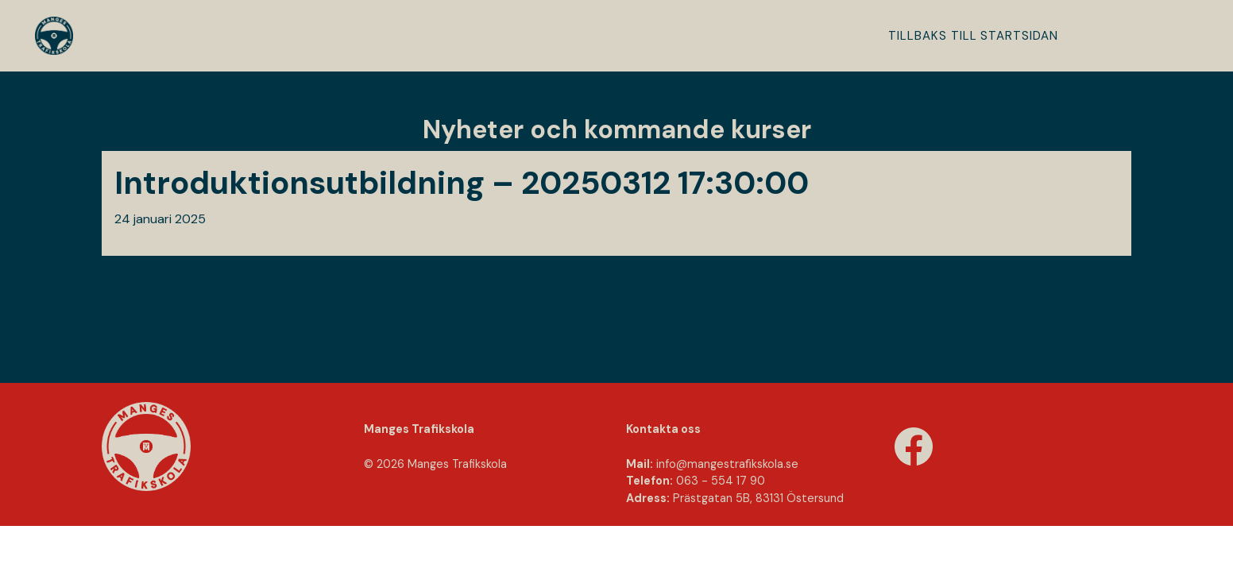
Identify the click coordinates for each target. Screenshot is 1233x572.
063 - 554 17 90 (720, 480)
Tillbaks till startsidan (973, 36)
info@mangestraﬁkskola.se (727, 464)
